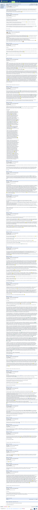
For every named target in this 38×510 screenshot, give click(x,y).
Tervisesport (2, 6)
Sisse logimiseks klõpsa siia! (10, 504)
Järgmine (36, 499)
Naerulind (9, 45)
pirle (8, 173)
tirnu (8, 182)
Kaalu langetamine (2, 5)
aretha (9, 258)
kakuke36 (9, 419)
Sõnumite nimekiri (15, 501)
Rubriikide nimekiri (10, 501)
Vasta (9, 13)
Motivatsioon (2, 7)
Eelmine (32, 499)
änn (8, 298)
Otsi (17, 501)
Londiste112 (9, 15)
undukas (9, 88)
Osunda (11, 13)
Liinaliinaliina (10, 6)
